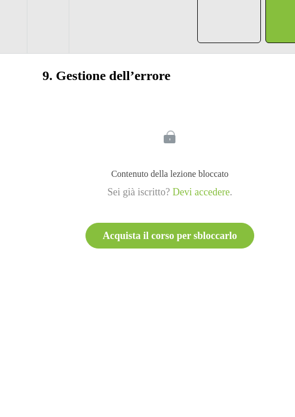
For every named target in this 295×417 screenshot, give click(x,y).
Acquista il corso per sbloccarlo (170, 235)
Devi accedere (201, 192)
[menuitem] (48, 26)
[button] (13, 26)
